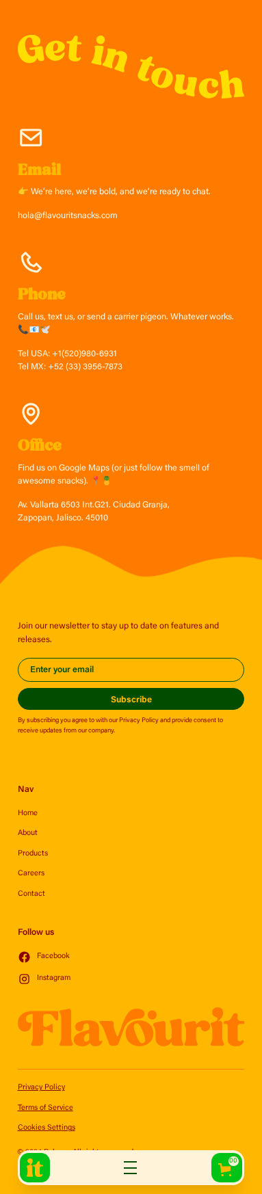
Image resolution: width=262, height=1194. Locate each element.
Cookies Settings (46, 1128)
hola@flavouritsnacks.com (68, 216)
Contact (31, 894)
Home (28, 813)
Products (33, 854)
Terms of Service (45, 1108)
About (28, 833)
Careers (31, 873)
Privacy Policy (41, 1087)
